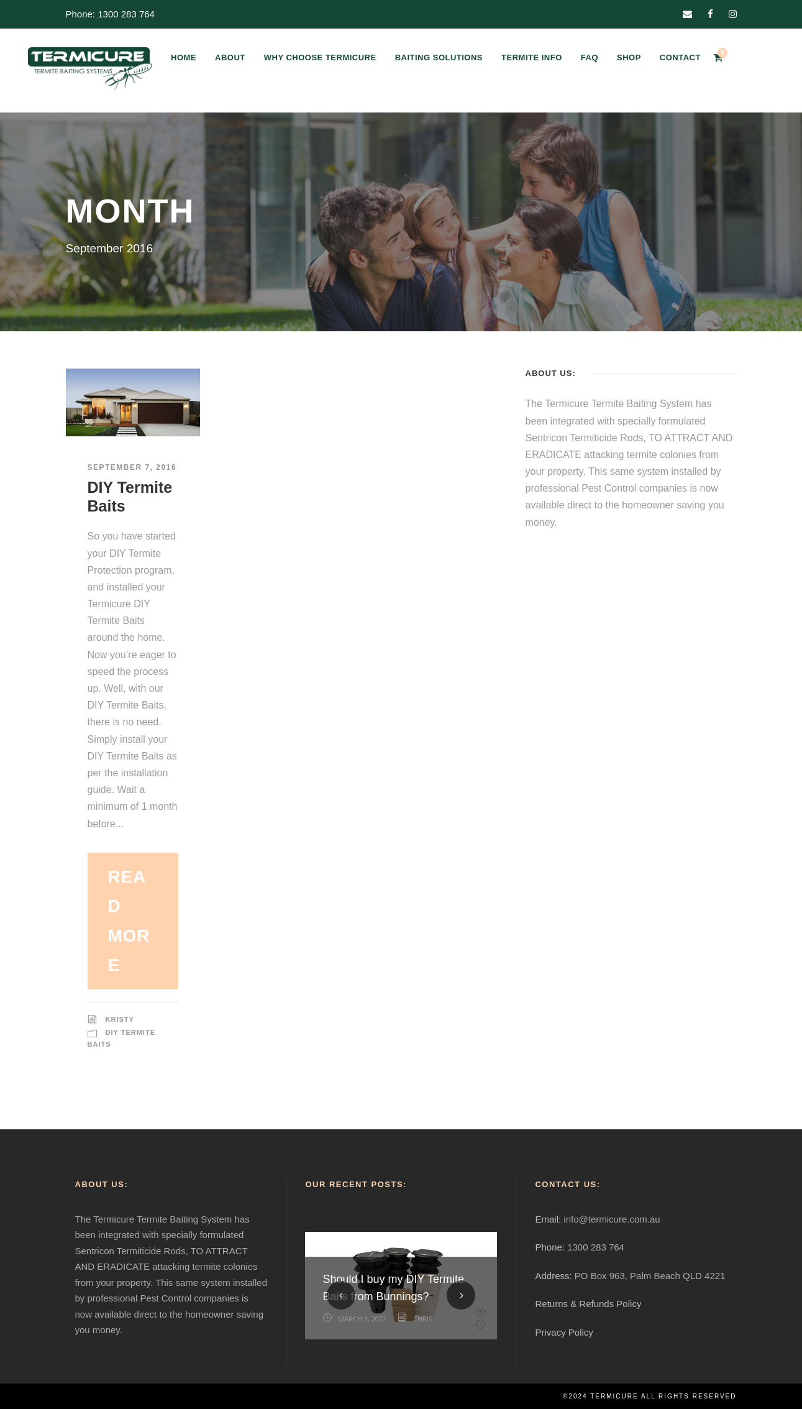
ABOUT (230, 57)
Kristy (120, 1019)
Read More (129, 921)
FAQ (589, 57)
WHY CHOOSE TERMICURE (320, 57)
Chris (422, 1318)
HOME (183, 57)
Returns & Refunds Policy (588, 1303)
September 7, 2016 (132, 467)
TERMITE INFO (531, 57)
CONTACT (680, 57)
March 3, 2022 (362, 1318)
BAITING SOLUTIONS (439, 57)
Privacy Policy (564, 1332)
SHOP (629, 57)
